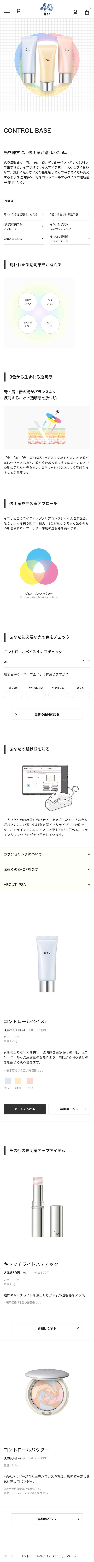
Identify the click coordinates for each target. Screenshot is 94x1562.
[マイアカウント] (75, 13)
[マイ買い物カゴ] (87, 14)
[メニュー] (6, 13)
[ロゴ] (47, 9)
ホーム (8, 1556)
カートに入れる (24, 1109)
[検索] (18, 13)
